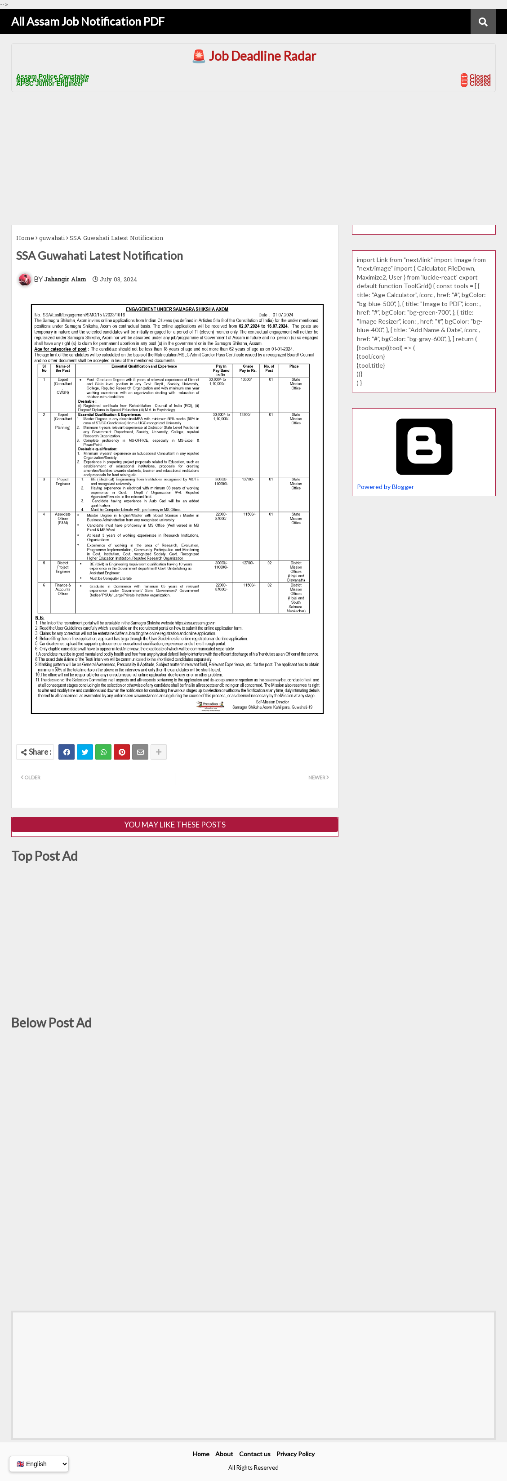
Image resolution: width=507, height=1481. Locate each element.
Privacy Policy (295, 1454)
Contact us (255, 1454)
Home (25, 238)
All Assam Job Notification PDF (88, 21)
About (224, 1454)
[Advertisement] (253, 157)
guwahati (52, 238)
